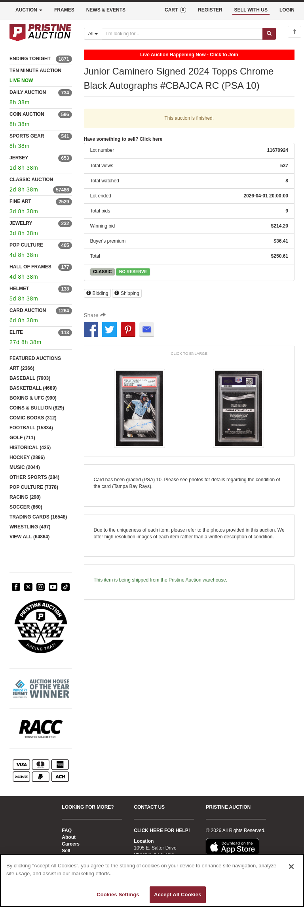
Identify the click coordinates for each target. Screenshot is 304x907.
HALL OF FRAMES (30, 267)
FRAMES (64, 10)
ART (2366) (22, 368)
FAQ (67, 830)
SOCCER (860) (26, 507)
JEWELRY (21, 223)
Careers (71, 844)
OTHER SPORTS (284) (34, 477)
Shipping (126, 293)
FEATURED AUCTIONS (35, 358)
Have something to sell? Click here (123, 139)
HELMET (19, 288)
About (69, 837)
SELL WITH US (251, 10)
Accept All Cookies (177, 894)
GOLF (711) (22, 437)
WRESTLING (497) (30, 527)
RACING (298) (25, 497)
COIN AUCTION (27, 114)
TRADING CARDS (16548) (38, 517)
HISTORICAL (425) (30, 447)
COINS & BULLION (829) (37, 408)
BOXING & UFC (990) (33, 398)
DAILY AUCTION (28, 92)
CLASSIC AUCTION (31, 179)
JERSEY (19, 158)
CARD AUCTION (28, 310)
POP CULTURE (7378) (34, 487)
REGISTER (210, 10)
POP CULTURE (26, 245)
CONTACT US (149, 807)
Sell (66, 850)
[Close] (291, 866)
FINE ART (20, 201)
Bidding (97, 293)
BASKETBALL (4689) (33, 388)
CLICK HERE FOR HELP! (162, 830)
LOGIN (286, 10)
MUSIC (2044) (25, 467)
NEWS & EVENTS (105, 10)
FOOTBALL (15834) (31, 428)
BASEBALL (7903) (30, 378)
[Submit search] (269, 34)
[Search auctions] (182, 34)
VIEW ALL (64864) (29, 537)
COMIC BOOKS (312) (33, 418)
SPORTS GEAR (27, 136)
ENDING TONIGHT (30, 58)
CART (175, 10)
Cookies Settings (118, 894)
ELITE (16, 332)
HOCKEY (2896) (27, 457)
